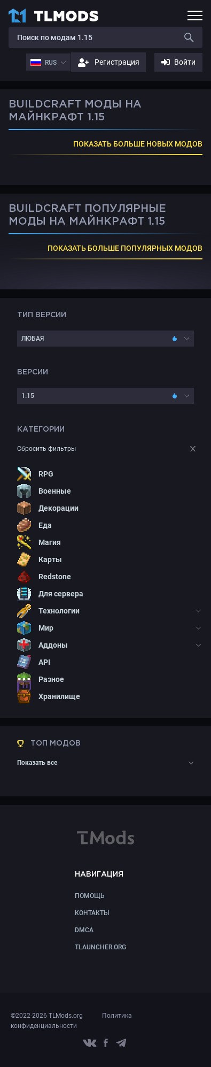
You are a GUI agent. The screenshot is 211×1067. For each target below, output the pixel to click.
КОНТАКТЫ (92, 913)
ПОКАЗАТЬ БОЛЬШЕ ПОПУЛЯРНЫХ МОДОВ (125, 248)
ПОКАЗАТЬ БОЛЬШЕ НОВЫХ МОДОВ (137, 144)
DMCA (84, 930)
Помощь (90, 896)
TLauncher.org (100, 947)
